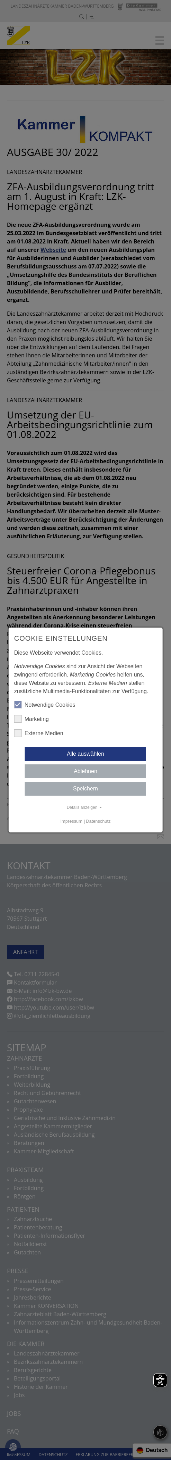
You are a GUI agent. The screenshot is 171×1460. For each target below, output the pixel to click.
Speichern (85, 788)
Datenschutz (98, 821)
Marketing (31, 719)
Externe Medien (38, 733)
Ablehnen (85, 771)
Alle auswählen (85, 754)
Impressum (71, 821)
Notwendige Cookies (44, 704)
